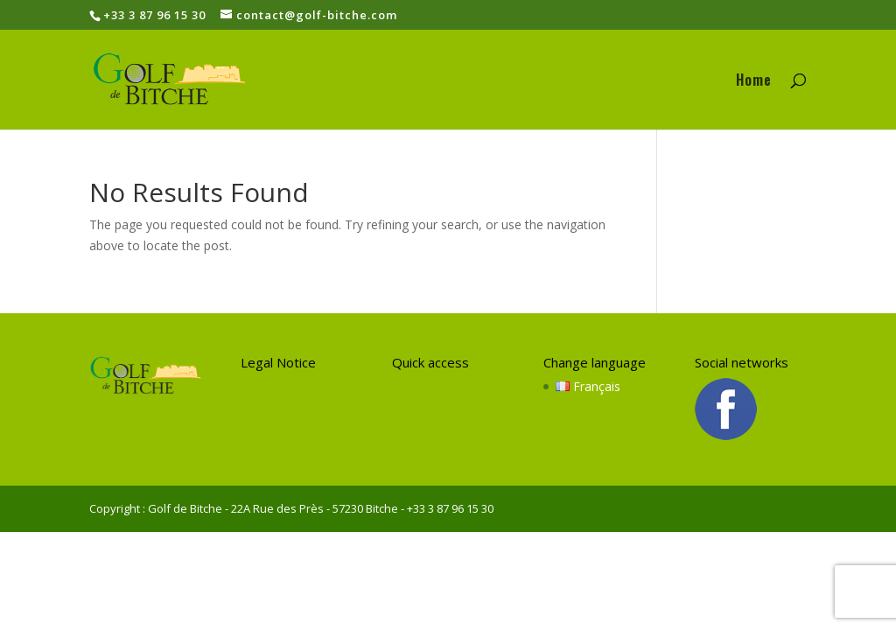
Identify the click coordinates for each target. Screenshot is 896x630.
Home (754, 82)
